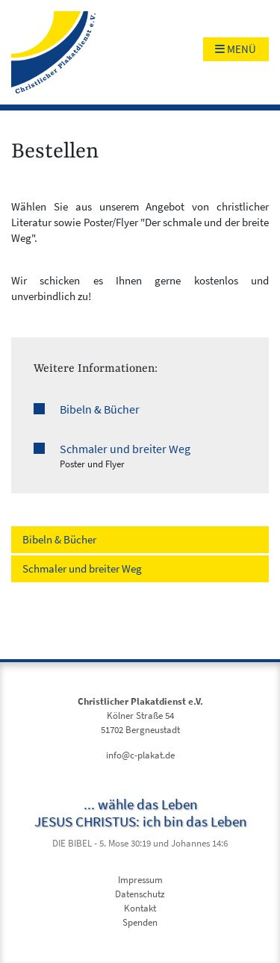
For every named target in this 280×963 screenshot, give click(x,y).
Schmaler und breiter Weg (125, 448)
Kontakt (140, 908)
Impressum (140, 879)
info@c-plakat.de (140, 755)
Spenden (140, 922)
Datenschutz (140, 894)
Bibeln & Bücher (100, 409)
